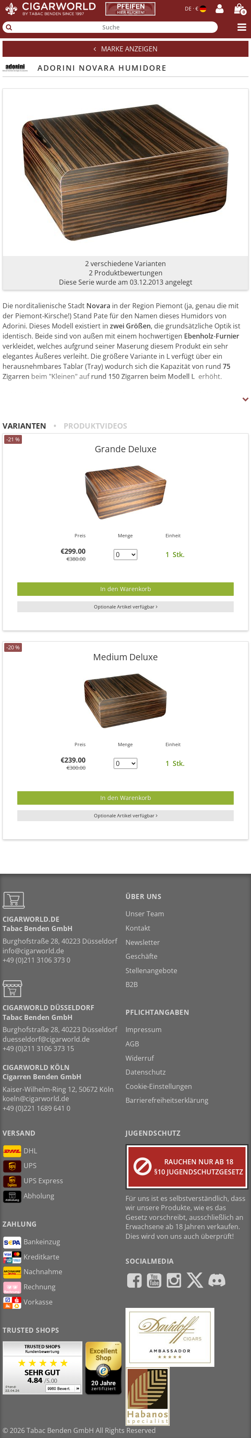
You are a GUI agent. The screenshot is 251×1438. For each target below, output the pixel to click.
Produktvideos (95, 426)
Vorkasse (28, 1303)
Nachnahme (32, 1272)
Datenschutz (145, 1072)
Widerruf (139, 1058)
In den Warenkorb (125, 589)
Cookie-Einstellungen (158, 1086)
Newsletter (142, 942)
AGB (132, 1043)
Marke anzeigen (125, 48)
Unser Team (144, 913)
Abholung (28, 1196)
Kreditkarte (31, 1257)
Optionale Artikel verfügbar (126, 606)
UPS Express (33, 1181)
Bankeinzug (31, 1242)
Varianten (24, 426)
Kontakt (137, 928)
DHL (20, 1151)
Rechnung (29, 1287)
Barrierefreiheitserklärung (166, 1100)
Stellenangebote (151, 970)
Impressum (143, 1029)
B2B (131, 984)
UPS (20, 1166)
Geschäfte (141, 956)
